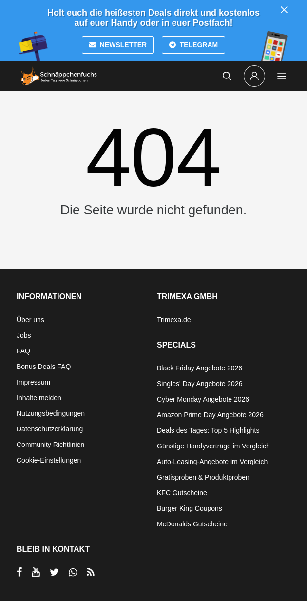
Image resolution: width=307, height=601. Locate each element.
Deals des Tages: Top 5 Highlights (208, 430)
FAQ (23, 351)
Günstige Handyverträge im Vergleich (213, 446)
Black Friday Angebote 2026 (199, 368)
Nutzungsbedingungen (51, 413)
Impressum (33, 382)
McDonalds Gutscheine (192, 524)
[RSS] (91, 572)
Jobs (24, 335)
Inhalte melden (39, 398)
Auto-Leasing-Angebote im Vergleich (212, 461)
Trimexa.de (174, 320)
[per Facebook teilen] (19, 572)
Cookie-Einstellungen (49, 460)
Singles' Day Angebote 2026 (199, 384)
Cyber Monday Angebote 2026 (203, 399)
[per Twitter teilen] (54, 572)
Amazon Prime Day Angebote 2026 (210, 415)
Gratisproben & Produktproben (203, 477)
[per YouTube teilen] (36, 572)
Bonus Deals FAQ (44, 366)
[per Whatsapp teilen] (73, 572)
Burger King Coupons (189, 508)
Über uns (30, 320)
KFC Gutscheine (182, 493)
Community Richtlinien (50, 444)
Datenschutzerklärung (50, 429)
